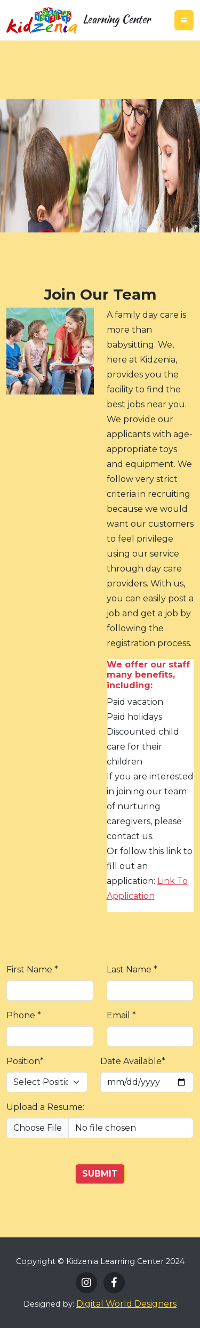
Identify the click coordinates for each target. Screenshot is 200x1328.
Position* (25, 1061)
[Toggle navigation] (184, 20)
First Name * (32, 969)
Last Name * (132, 969)
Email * (121, 1015)
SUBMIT (100, 1174)
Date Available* (132, 1061)
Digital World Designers (126, 1304)
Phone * (23, 1015)
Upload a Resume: (45, 1107)
